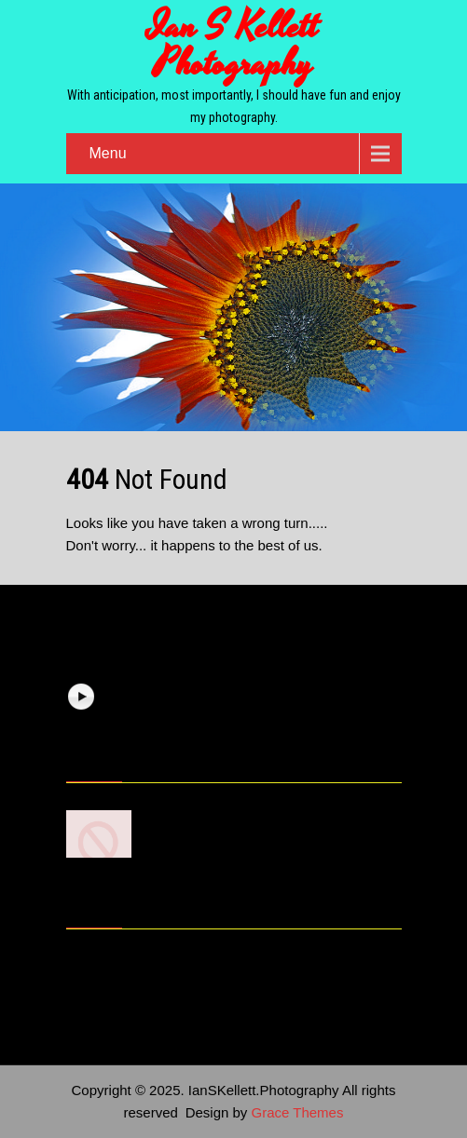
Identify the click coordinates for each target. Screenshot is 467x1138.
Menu (108, 153)
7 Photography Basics (219, 814)
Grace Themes (298, 1112)
